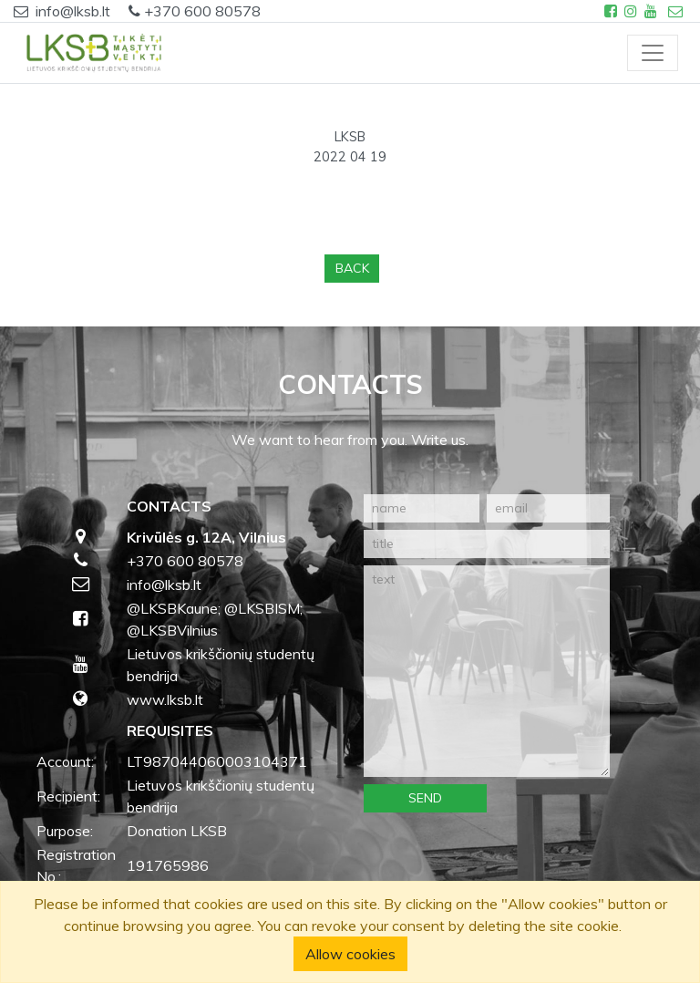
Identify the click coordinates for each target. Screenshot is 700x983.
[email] (548, 508)
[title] (487, 544)
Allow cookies (350, 954)
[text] (487, 671)
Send (425, 798)
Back (352, 268)
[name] (421, 508)
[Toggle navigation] (652, 53)
